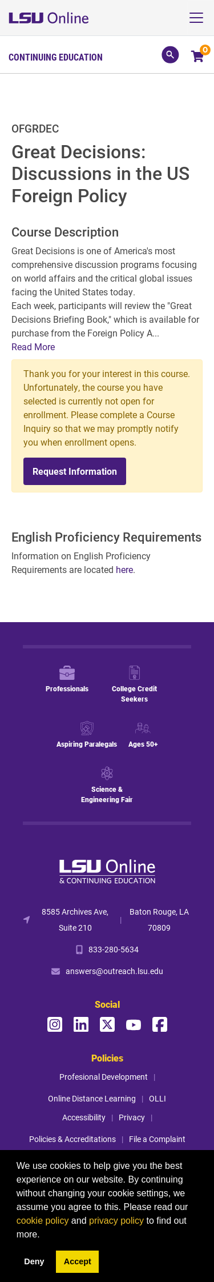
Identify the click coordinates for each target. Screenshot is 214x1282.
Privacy (132, 1117)
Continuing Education (56, 57)
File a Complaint (157, 1138)
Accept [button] (77, 1261)
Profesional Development (103, 1076)
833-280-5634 (113, 949)
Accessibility (84, 1117)
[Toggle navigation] (200, 17)
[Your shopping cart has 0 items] (198, 57)
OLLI (157, 1098)
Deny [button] (34, 1261)
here (124, 569)
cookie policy (43, 1220)
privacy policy (116, 1220)
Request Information (75, 471)
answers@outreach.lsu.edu (114, 970)
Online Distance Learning (92, 1098)
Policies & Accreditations (72, 1138)
